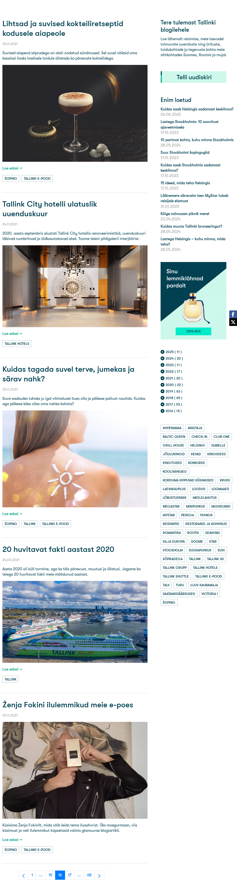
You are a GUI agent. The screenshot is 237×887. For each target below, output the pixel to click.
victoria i (209, 594)
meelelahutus (205, 498)
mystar (169, 515)
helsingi (197, 445)
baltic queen (174, 437)
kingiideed (216, 454)
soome (197, 541)
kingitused (172, 463)
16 (61, 876)
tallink (30, 524)
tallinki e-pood (37, 178)
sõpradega (173, 559)
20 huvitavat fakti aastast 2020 (58, 549)
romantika (172, 533)
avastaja (195, 428)
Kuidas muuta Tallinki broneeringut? (191, 226)
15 (52, 876)
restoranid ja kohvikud (206, 524)
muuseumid (220, 506)
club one (222, 437)
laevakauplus (174, 489)
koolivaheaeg (175, 471)
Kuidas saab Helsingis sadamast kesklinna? (197, 109)
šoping (11, 178)
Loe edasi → (12, 168)
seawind (212, 533)
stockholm (173, 550)
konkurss (196, 463)
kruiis (225, 480)
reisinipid (171, 524)
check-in (199, 437)
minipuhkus (195, 506)
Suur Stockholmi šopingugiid (185, 152)
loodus (198, 489)
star (213, 541)
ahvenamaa (172, 428)
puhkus (206, 515)
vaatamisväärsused (179, 594)
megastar (171, 506)
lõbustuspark (174, 498)
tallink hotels (17, 344)
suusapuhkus (200, 550)
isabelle (218, 445)
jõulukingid (174, 454)
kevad (196, 454)
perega (187, 515)
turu (180, 585)
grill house (173, 445)
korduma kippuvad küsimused (188, 480)
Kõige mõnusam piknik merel (185, 213)
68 (91, 876)
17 (71, 876)
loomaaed (220, 489)
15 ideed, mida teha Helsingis (185, 183)
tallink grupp (175, 568)
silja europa (174, 541)
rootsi (193, 533)
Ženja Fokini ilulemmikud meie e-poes (67, 704)
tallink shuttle (176, 576)
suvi (221, 550)
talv (166, 585)
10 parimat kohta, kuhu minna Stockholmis (197, 140)
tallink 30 (215, 559)
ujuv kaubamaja (204, 585)
